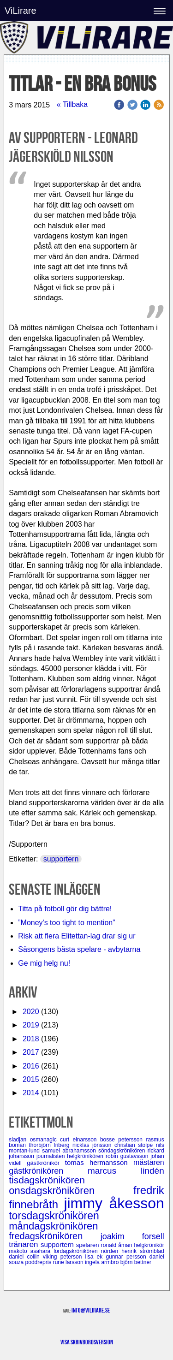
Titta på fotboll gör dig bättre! (65, 909)
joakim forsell (132, 1236)
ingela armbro (102, 1262)
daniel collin (26, 1256)
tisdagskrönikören (47, 1180)
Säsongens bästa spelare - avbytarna (80, 949)
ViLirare (20, 11)
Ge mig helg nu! (44, 963)
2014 (31, 1093)
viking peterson (64, 1256)
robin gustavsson (128, 1156)
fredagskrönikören (55, 1236)
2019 (31, 1025)
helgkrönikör (149, 1245)
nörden (111, 1251)
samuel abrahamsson (70, 1150)
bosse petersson (123, 1139)
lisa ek (95, 1256)
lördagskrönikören (77, 1251)
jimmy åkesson (114, 1203)
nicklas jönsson (93, 1145)
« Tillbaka (72, 104)
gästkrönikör (46, 1162)
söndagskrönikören (123, 1150)
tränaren (25, 1244)
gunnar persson (127, 1256)
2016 (31, 1066)
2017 (31, 1052)
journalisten (51, 1156)
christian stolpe (135, 1145)
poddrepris (39, 1262)
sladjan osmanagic (34, 1139)
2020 (31, 1012)
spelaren (88, 1244)
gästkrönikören (48, 1171)
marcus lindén (126, 1171)
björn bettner (135, 1262)
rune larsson (69, 1262)
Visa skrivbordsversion (86, 1342)
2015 (31, 1079)
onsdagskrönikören (71, 1190)
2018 (31, 1039)
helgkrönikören (86, 1156)
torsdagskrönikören (54, 1216)
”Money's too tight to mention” (66, 922)
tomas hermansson (99, 1162)
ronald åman (117, 1245)
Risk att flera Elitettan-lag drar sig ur (76, 936)
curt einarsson (80, 1139)
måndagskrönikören (53, 1226)
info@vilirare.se (91, 1310)
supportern (61, 859)
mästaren (148, 1162)
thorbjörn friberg (50, 1145)
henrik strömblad (142, 1251)
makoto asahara (31, 1251)
